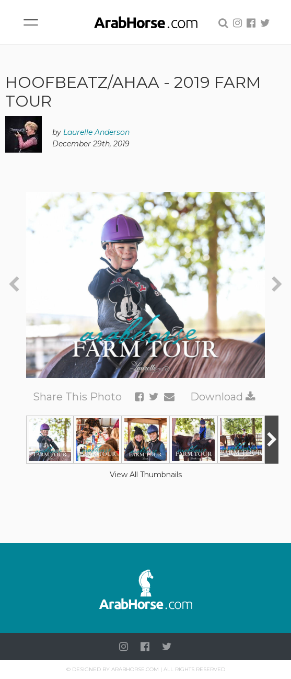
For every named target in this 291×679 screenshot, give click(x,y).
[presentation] (13, 285)
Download (222, 396)
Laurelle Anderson (96, 132)
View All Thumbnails (146, 474)
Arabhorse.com (135, 669)
